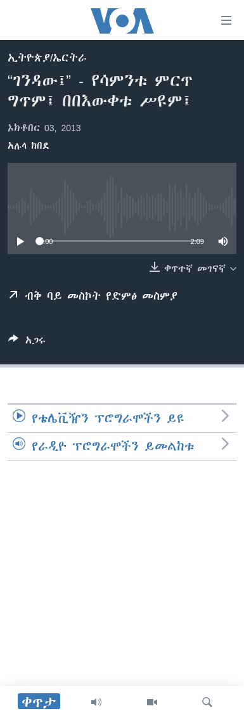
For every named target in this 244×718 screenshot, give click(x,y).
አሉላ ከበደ (28, 145)
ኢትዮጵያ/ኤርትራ (47, 57)
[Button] (27, 342)
